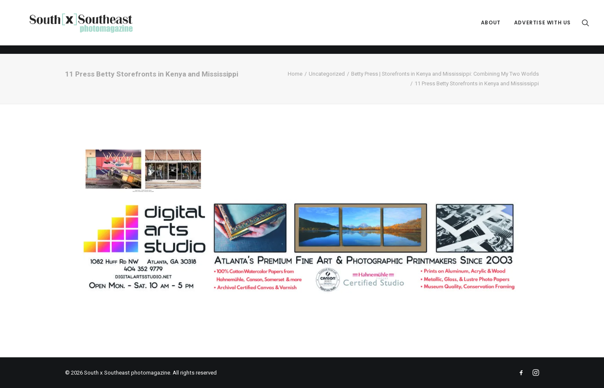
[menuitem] (491, 27)
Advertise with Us (542, 27)
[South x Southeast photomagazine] (89, 27)
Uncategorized (327, 74)
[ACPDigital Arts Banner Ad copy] (302, 293)
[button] (585, 27)
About (491, 27)
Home (295, 74)
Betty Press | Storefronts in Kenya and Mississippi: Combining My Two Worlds (445, 74)
